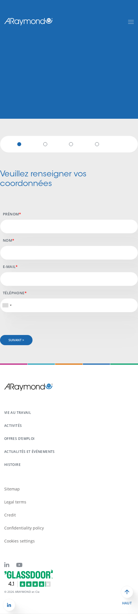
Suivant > (16, 340)
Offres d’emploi (19, 438)
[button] (9, 605)
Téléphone (14, 292)
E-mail (9, 266)
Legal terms (15, 502)
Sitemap (12, 489)
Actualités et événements (29, 451)
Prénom (11, 214)
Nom (7, 240)
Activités (13, 425)
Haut (127, 603)
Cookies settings (19, 541)
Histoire (12, 464)
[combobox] (6, 305)
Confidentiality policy (24, 528)
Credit (10, 515)
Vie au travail (17, 412)
